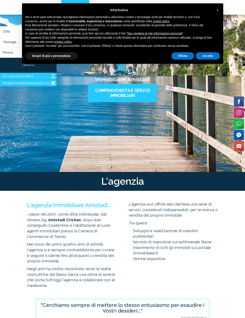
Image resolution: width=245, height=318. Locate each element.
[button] (217, 10)
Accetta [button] (207, 56)
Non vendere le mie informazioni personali (154, 33)
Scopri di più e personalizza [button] (51, 56)
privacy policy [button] (63, 41)
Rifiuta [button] (182, 56)
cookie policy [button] (161, 21)
